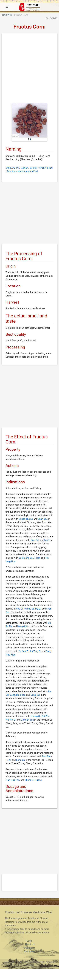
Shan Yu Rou (46, 167)
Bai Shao (20, 694)
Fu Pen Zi (23, 651)
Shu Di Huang (26, 519)
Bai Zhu (45, 716)
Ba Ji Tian (35, 557)
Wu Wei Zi (11, 719)
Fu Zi (46, 540)
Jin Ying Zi (35, 651)
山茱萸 (24, 167)
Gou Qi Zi (36, 608)
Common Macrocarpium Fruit (22, 171)
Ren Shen (47, 756)
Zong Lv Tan (27, 719)
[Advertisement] (29, 68)
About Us (29, 944)
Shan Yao (43, 519)
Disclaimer (29, 951)
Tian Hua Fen (12, 780)
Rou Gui (35, 540)
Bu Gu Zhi (24, 557)
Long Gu (20, 760)
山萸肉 (33, 167)
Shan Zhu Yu (12, 167)
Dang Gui (22, 626)
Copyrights (29, 947)
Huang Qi (35, 716)
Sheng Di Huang (33, 780)
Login (29, 940)
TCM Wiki (7, 15)
